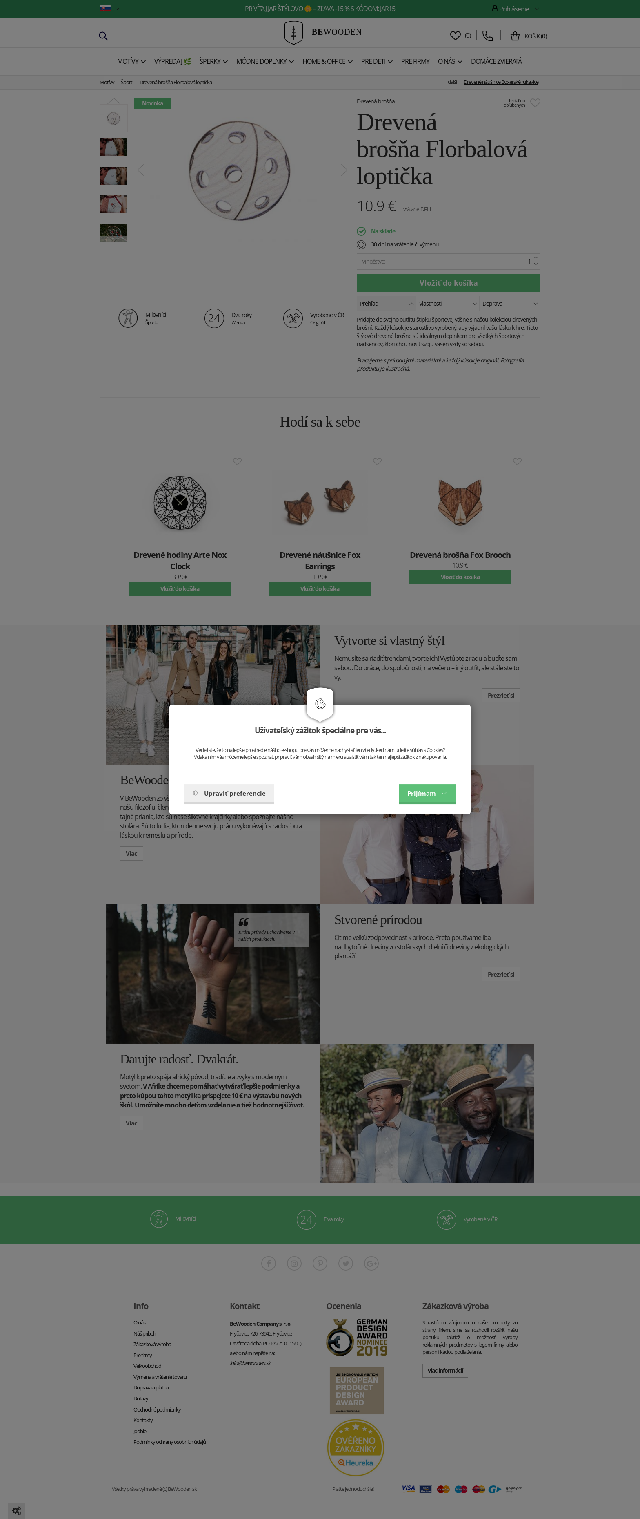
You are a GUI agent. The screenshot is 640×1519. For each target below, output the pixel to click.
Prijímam (427, 793)
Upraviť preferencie (229, 793)
